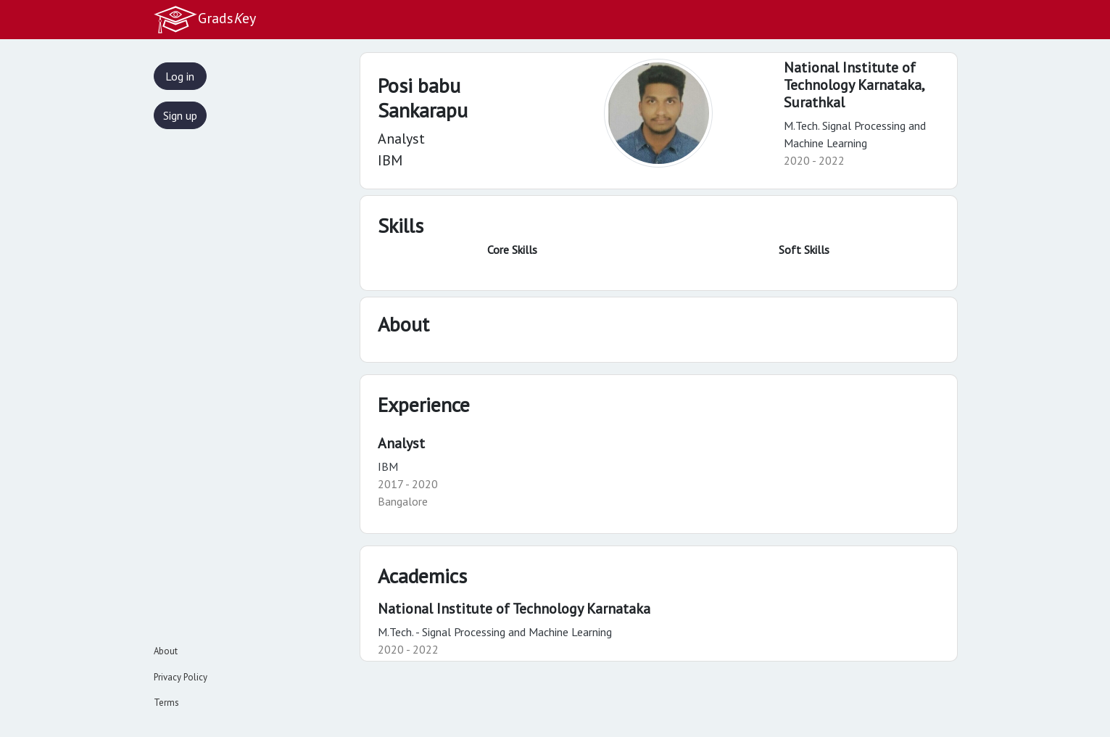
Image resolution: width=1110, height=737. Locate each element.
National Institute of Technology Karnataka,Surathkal (854, 85)
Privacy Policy (180, 677)
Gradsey (204, 19)
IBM (388, 466)
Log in (179, 76)
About (166, 651)
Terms (166, 702)
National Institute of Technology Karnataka (514, 608)
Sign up (180, 115)
